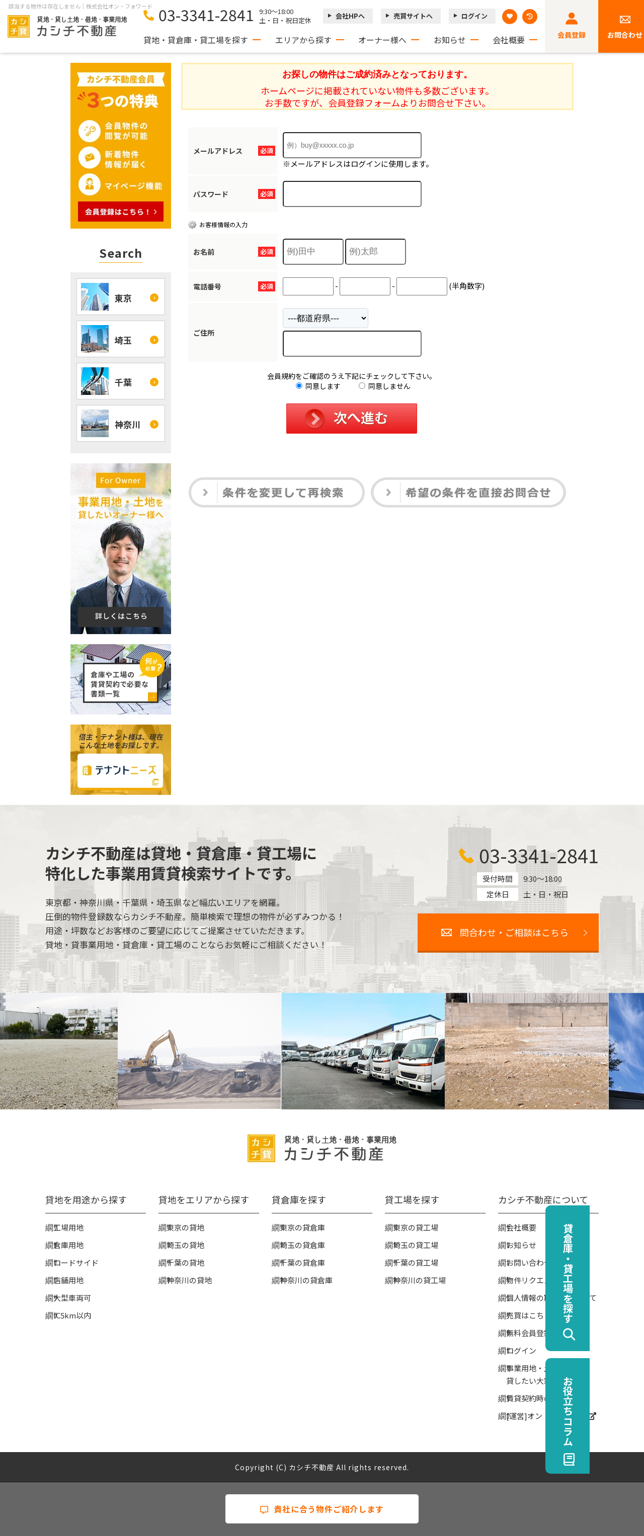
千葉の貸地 (185, 1262)
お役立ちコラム (622, 1411)
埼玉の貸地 (185, 1245)
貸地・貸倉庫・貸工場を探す (195, 39)
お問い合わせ (528, 1262)
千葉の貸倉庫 (302, 1262)
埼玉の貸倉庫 (302, 1245)
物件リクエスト (532, 1280)
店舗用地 (68, 1280)
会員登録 (571, 35)
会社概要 (509, 39)
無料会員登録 (528, 1332)
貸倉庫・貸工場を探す (622, 1273)
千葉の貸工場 (415, 1262)
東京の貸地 (185, 1227)
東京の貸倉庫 (302, 1227)
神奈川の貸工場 (419, 1280)
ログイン (474, 16)
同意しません (385, 386)
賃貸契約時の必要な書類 (547, 1398)
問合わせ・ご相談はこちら (514, 932)
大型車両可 (72, 1297)
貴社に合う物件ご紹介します (321, 1509)
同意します (318, 386)
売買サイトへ (413, 16)
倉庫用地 (68, 1245)
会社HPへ (350, 16)
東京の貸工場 (415, 1227)
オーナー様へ (382, 39)
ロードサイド (76, 1262)
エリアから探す (303, 39)
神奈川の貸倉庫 (306, 1280)
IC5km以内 (72, 1315)
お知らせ (450, 39)
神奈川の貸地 (189, 1280)
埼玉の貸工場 (415, 1245)
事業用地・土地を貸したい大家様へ (536, 1374)
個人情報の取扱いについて (551, 1297)
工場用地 (68, 1227)
